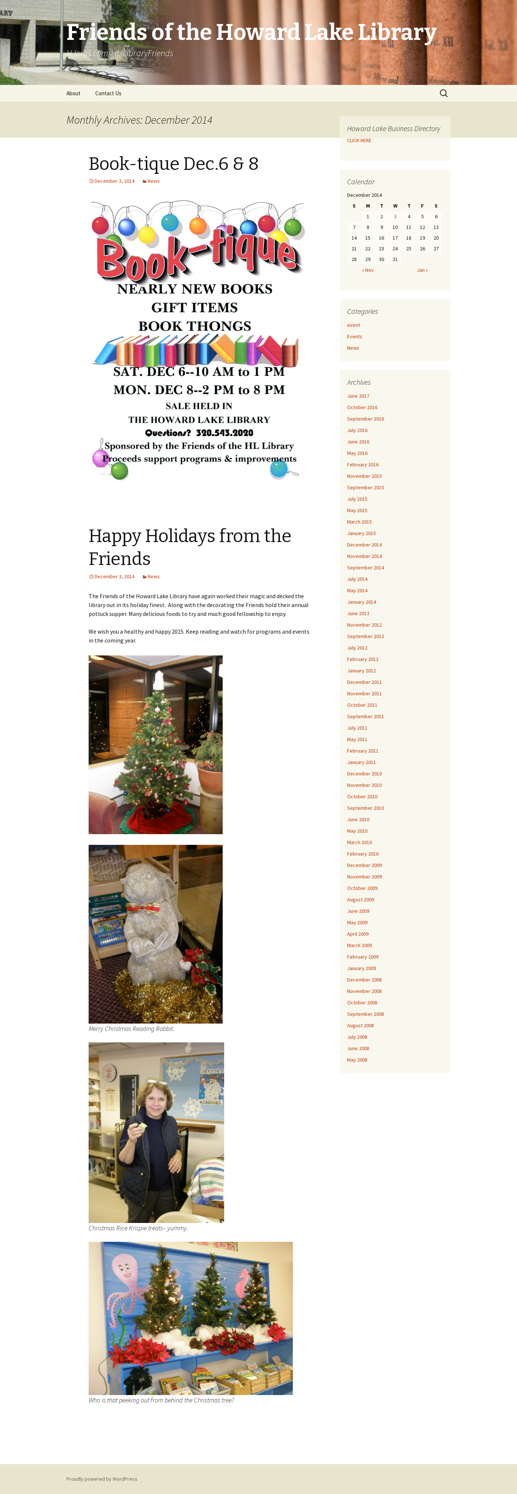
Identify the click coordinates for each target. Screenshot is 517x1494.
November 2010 (364, 785)
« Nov (368, 270)
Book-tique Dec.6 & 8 (174, 164)
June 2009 (358, 911)
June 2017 (358, 396)
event (353, 325)
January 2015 (361, 533)
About (73, 93)
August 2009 (360, 899)
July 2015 (357, 499)
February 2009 (363, 956)
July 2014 (357, 579)
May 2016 (357, 453)
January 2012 (361, 670)
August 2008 (360, 1025)
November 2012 (364, 624)
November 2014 (364, 556)
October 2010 (362, 796)
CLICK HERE (359, 140)
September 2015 (365, 487)
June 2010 (358, 819)
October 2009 (362, 888)
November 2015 (364, 476)
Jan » (422, 270)
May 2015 (357, 510)
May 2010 (357, 830)
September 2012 (365, 636)
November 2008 (364, 991)
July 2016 (357, 430)
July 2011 (357, 727)
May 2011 (357, 739)
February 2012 (363, 659)
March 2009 (359, 945)
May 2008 (357, 1059)
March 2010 (359, 842)
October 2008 (362, 1002)
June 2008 (358, 1048)
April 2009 (358, 934)
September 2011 (365, 716)
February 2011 (363, 750)
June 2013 (358, 613)
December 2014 (364, 544)
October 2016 (362, 407)
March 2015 (359, 521)
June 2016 (358, 441)
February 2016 (363, 464)
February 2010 (363, 853)
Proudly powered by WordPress (101, 1479)
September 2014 (365, 567)
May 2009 (357, 922)
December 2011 (364, 682)
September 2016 (365, 418)
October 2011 (362, 705)
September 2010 (365, 808)
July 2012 (357, 647)
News (154, 181)
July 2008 (357, 1037)
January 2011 (361, 762)
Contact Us (108, 93)
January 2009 (361, 968)
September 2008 (365, 1014)
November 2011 (364, 693)
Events (354, 336)
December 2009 (364, 865)
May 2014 (357, 590)
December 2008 (364, 979)
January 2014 (361, 602)
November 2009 (364, 876)
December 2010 (364, 773)
